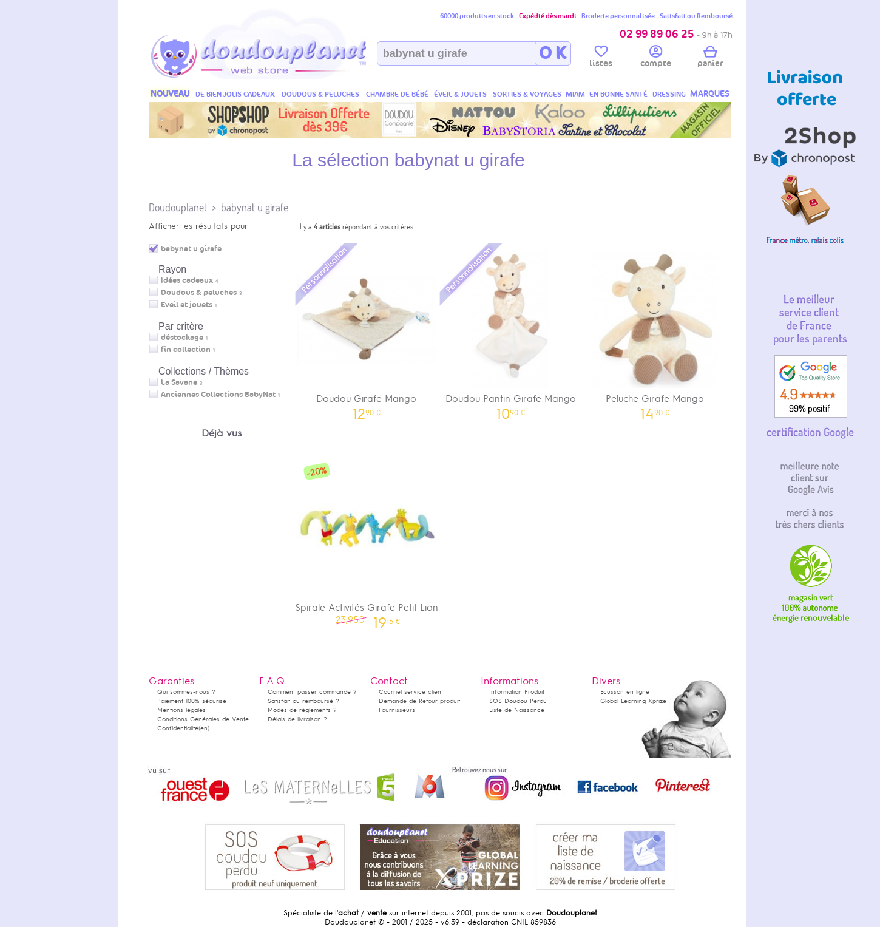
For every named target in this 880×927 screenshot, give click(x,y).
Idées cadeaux (187, 280)
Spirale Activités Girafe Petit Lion (366, 539)
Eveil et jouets (186, 305)
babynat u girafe (254, 207)
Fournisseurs (397, 710)
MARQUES (709, 94)
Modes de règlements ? (302, 710)
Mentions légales (181, 710)
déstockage (182, 337)
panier (710, 58)
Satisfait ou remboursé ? (303, 701)
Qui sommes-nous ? (186, 691)
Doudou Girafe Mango (366, 331)
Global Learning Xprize (633, 701)
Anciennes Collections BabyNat (218, 394)
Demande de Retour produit (419, 701)
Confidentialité (177, 728)
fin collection (186, 350)
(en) (203, 728)
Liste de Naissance (516, 710)
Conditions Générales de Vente (203, 719)
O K (552, 53)
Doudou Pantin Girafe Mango (511, 331)
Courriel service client (411, 691)
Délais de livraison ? (297, 719)
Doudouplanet (178, 207)
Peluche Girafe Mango (655, 331)
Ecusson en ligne (624, 691)
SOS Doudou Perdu (518, 701)
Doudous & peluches (199, 292)
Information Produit (516, 691)
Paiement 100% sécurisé (191, 701)
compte (655, 58)
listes (600, 58)
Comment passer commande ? (312, 691)
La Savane (179, 382)
